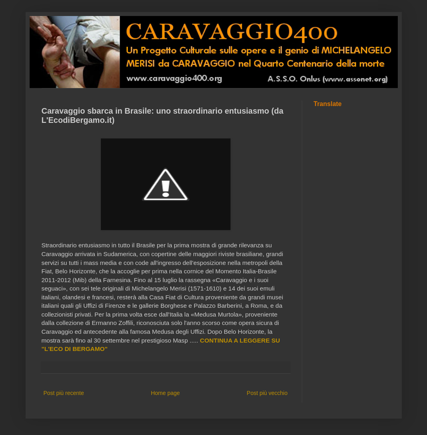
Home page (165, 393)
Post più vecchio (267, 393)
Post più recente (64, 393)
